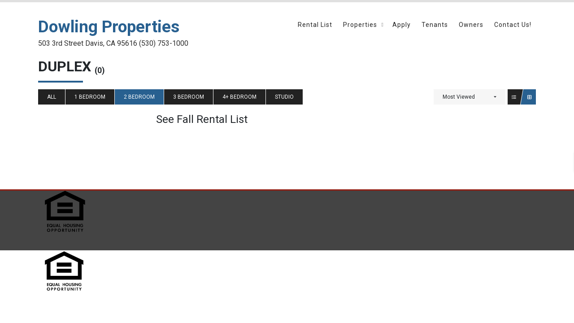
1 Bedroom (89, 97)
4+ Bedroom (239, 97)
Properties (360, 24)
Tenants (435, 24)
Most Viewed (459, 97)
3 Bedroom (188, 97)
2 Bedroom (139, 97)
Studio (284, 97)
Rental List (315, 24)
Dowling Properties (108, 26)
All (51, 97)
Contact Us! (512, 24)
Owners (471, 24)
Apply (401, 24)
